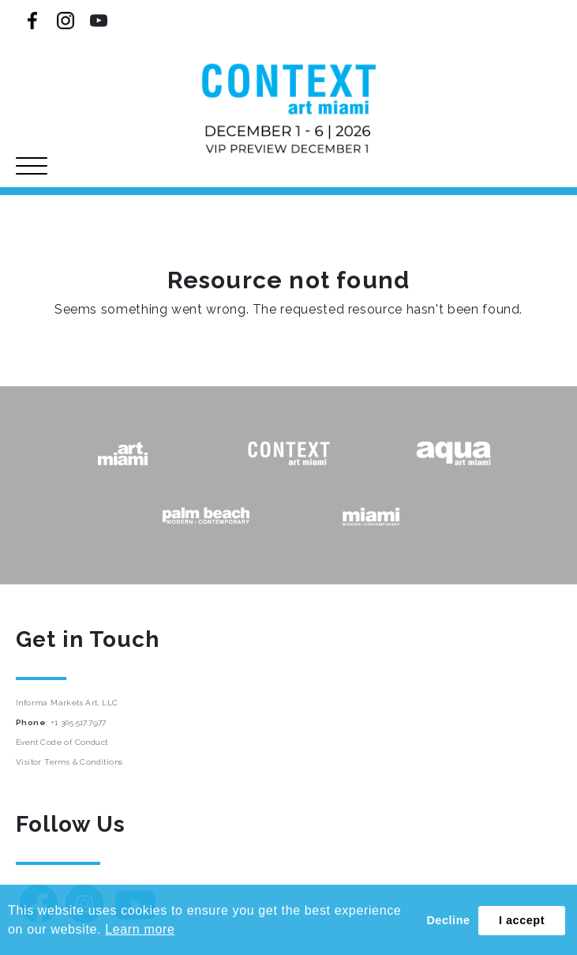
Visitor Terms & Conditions (69, 762)
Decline (448, 920)
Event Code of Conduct (61, 742)
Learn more (139, 929)
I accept (522, 920)
